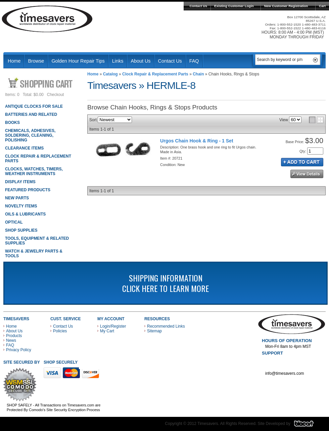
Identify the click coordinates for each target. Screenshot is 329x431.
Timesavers (47, 19)
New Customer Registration (286, 6)
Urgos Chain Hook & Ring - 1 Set (196, 140)
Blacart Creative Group (308, 425)
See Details (306, 174)
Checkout (55, 94)
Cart (322, 6)
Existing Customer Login (234, 6)
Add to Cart (302, 162)
